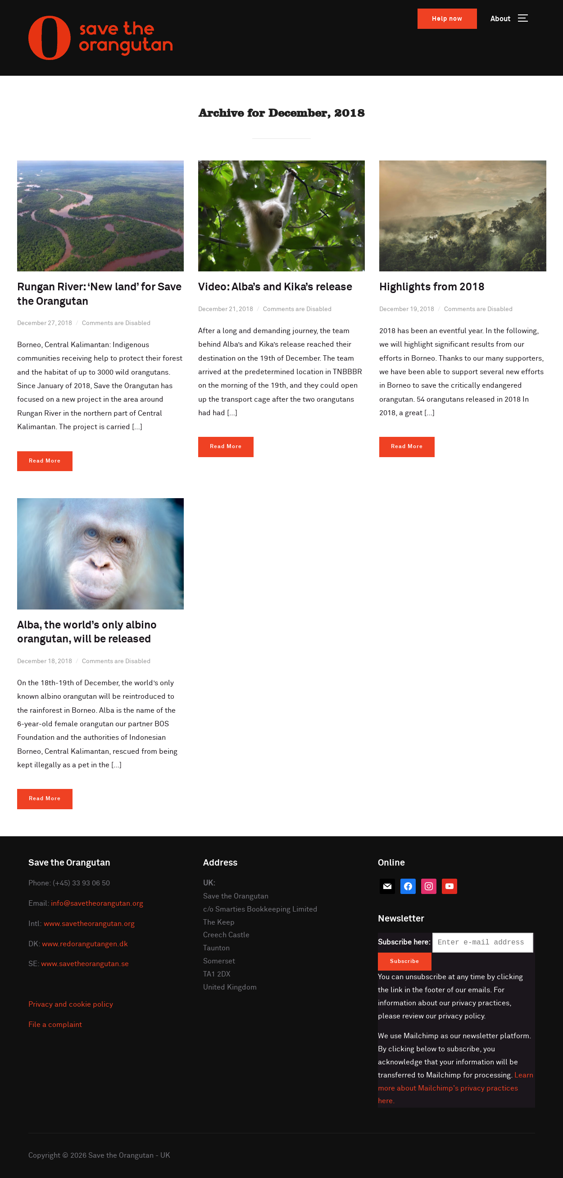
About (500, 19)
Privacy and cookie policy (70, 1004)
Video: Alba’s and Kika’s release (275, 287)
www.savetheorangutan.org (89, 923)
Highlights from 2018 (432, 287)
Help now (447, 19)
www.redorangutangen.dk (85, 944)
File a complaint (55, 1024)
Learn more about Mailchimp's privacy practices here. (455, 1088)
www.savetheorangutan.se (85, 963)
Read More (45, 461)
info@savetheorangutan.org (97, 903)
